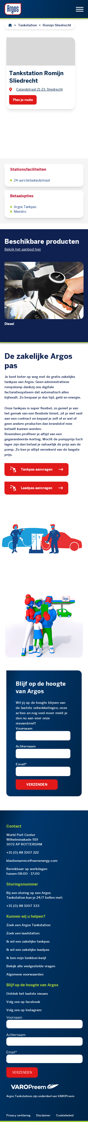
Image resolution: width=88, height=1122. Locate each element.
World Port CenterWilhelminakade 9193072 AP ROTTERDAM (24, 839)
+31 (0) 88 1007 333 (22, 906)
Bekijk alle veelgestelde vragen (30, 966)
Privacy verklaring (18, 1115)
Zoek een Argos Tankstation (28, 925)
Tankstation (27, 25)
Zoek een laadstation (22, 933)
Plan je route (23, 100)
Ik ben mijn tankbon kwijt (26, 958)
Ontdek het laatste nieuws (27, 993)
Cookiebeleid (64, 1115)
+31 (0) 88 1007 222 (22, 852)
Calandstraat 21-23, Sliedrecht (39, 89)
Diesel (9, 324)
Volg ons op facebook (23, 1002)
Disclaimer (43, 1115)
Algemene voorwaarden (24, 974)
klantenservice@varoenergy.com (31, 861)
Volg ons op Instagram (24, 1010)
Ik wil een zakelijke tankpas (28, 941)
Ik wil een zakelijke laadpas (27, 950)
